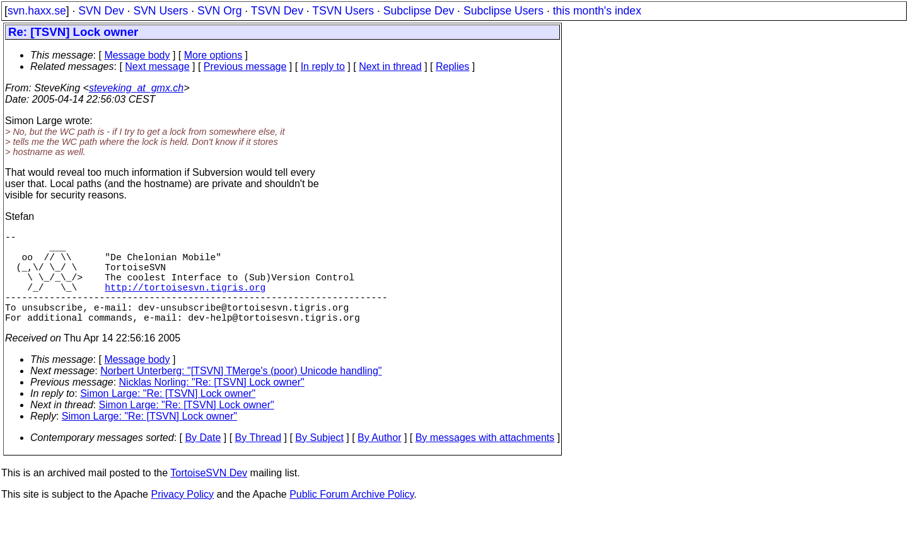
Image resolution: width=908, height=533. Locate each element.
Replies (452, 66)
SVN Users (160, 10)
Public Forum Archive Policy (351, 517)
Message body (137, 55)
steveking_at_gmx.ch (136, 88)
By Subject (319, 460)
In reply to (323, 66)
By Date (203, 460)
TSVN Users (343, 10)
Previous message (245, 66)
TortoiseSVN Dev (208, 495)
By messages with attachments (485, 460)
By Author (379, 460)
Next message (157, 66)
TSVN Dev (277, 10)
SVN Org (219, 10)
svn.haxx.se (37, 10)
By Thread (258, 460)
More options (213, 55)
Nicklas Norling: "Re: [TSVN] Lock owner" (212, 404)
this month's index (597, 10)
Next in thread (390, 66)
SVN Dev (101, 10)
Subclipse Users (503, 10)
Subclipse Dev (418, 10)
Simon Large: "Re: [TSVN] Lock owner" (167, 416)
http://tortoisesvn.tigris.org (185, 301)
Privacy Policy (182, 517)
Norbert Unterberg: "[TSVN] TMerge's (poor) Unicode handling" (240, 393)
